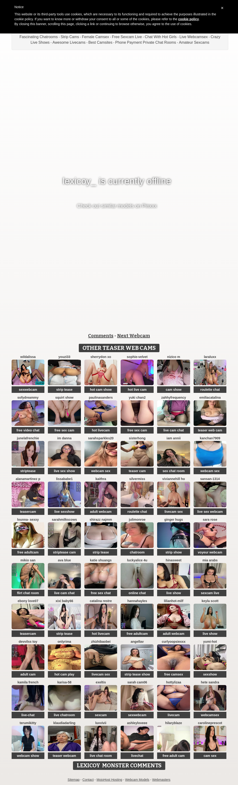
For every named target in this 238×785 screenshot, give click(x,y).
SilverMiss (137, 479)
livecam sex (174, 511)
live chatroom (64, 715)
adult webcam (101, 511)
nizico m (173, 357)
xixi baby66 (64, 601)
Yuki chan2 (137, 397)
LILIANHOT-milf (173, 601)
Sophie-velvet (137, 357)
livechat (137, 756)
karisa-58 (64, 682)
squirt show (64, 397)
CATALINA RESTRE (101, 601)
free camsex (173, 674)
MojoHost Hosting (109, 780)
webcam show (28, 756)
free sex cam (64, 430)
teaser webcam (64, 756)
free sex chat (101, 593)
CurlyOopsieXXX (173, 641)
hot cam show (101, 389)
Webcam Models (137, 780)
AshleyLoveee (137, 723)
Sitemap (73, 780)
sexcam (101, 715)
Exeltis (101, 682)
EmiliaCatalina (210, 397)
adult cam (28, 674)
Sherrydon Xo (100, 357)
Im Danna (64, 438)
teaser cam (137, 471)
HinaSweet (174, 560)
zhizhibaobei (101, 641)
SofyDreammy (28, 397)
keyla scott (210, 601)
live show (173, 593)
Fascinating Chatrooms (39, 37)
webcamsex (210, 715)
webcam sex (100, 471)
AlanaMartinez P (28, 479)
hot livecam (101, 430)
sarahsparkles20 (101, 438)
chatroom (137, 552)
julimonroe (137, 519)
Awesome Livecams (69, 42)
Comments (100, 335)
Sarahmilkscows (64, 519)
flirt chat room (28, 593)
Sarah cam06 (137, 682)
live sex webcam (210, 511)
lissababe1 (64, 479)
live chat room (101, 756)
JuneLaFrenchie (28, 438)
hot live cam (137, 389)
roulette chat (210, 389)
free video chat (28, 430)
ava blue (64, 560)
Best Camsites (100, 42)
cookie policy (188, 19)
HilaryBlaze (173, 723)
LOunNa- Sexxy (28, 519)
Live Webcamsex (193, 37)
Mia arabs (210, 560)
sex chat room (173, 471)
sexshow (210, 674)
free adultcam (28, 552)
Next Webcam (133, 335)
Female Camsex (95, 37)
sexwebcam (28, 389)
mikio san (28, 560)
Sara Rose (210, 519)
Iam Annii (174, 438)
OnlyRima (64, 641)
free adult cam (173, 756)
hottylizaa (173, 682)
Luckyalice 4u (137, 560)
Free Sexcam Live (127, 37)
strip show (173, 552)
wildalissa (28, 357)
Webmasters (161, 780)
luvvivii (100, 723)
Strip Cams (70, 37)
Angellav (137, 641)
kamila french (27, 682)
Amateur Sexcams (194, 42)
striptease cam (64, 552)
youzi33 (64, 357)
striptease (28, 471)
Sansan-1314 (210, 479)
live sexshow (64, 511)
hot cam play (64, 674)
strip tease (64, 389)
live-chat (28, 715)
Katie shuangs (101, 560)
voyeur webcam (210, 552)
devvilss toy (28, 641)
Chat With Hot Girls (161, 37)
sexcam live (210, 593)
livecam (173, 715)
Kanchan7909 (210, 438)
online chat (137, 593)
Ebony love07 (28, 601)
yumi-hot (210, 641)
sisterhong (137, 438)
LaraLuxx (210, 357)
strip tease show (137, 674)
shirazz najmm (100, 519)
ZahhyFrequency (173, 397)
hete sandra (210, 682)
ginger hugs (173, 519)
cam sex (210, 756)
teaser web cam (210, 430)
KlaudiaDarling (64, 723)
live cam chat (173, 430)
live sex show (64, 471)
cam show (174, 389)
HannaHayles (137, 601)
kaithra (101, 479)
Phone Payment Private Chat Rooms (145, 42)
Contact (88, 780)
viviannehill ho (173, 479)
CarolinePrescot (210, 723)
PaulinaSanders (101, 397)
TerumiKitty (28, 723)
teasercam (28, 511)
